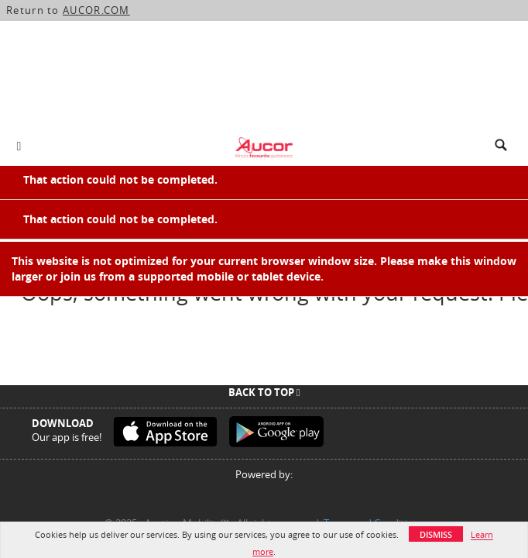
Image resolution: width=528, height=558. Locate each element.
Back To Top (264, 392)
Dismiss (436, 534)
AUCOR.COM (96, 10)
